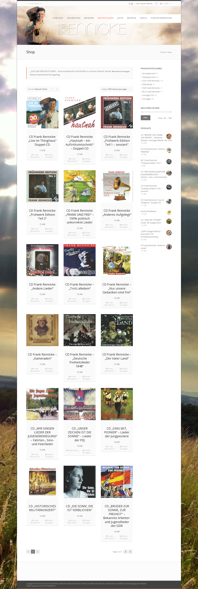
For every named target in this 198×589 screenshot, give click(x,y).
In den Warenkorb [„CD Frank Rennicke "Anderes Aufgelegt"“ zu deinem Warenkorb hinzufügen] (109, 226)
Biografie (89, 18)
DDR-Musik (147, 84)
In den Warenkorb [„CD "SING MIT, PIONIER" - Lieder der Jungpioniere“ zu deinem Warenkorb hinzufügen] (109, 447)
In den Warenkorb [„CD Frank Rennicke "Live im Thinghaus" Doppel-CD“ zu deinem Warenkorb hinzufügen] (35, 156)
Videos (143, 18)
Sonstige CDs (148, 95)
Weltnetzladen (106, 18)
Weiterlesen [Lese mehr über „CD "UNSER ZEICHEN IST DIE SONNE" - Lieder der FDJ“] (72, 450)
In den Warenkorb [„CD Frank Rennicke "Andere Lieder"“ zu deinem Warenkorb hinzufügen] (35, 300)
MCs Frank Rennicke (151, 91)
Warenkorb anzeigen (121, 71)
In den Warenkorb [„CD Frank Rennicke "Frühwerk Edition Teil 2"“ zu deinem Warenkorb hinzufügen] (35, 230)
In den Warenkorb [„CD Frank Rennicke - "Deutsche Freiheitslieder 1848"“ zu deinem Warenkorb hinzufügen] (72, 377)
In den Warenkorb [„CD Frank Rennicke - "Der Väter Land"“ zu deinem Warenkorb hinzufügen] (109, 369)
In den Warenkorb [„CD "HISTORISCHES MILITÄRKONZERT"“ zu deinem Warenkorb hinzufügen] (35, 521)
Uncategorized (148, 73)
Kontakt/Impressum (161, 18)
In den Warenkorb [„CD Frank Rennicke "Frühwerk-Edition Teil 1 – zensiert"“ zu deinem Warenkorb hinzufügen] (109, 156)
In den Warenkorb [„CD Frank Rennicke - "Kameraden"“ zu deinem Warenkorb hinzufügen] (35, 369)
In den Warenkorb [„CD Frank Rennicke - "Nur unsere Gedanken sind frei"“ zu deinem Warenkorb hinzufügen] (109, 303)
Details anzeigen (49, 156)
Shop (169, 52)
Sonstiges (146, 99)
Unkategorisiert (149, 77)
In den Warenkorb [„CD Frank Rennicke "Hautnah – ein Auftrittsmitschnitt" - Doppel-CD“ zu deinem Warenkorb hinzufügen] (72, 160)
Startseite (57, 18)
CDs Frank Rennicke (150, 80)
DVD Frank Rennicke (151, 88)
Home (163, 52)
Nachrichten (73, 18)
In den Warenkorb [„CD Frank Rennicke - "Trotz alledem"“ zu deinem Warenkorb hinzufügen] (72, 300)
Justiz (120, 18)
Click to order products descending (57, 90)
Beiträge (131, 18)
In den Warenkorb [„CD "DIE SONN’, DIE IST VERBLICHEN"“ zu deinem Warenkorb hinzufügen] (72, 521)
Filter (146, 118)
